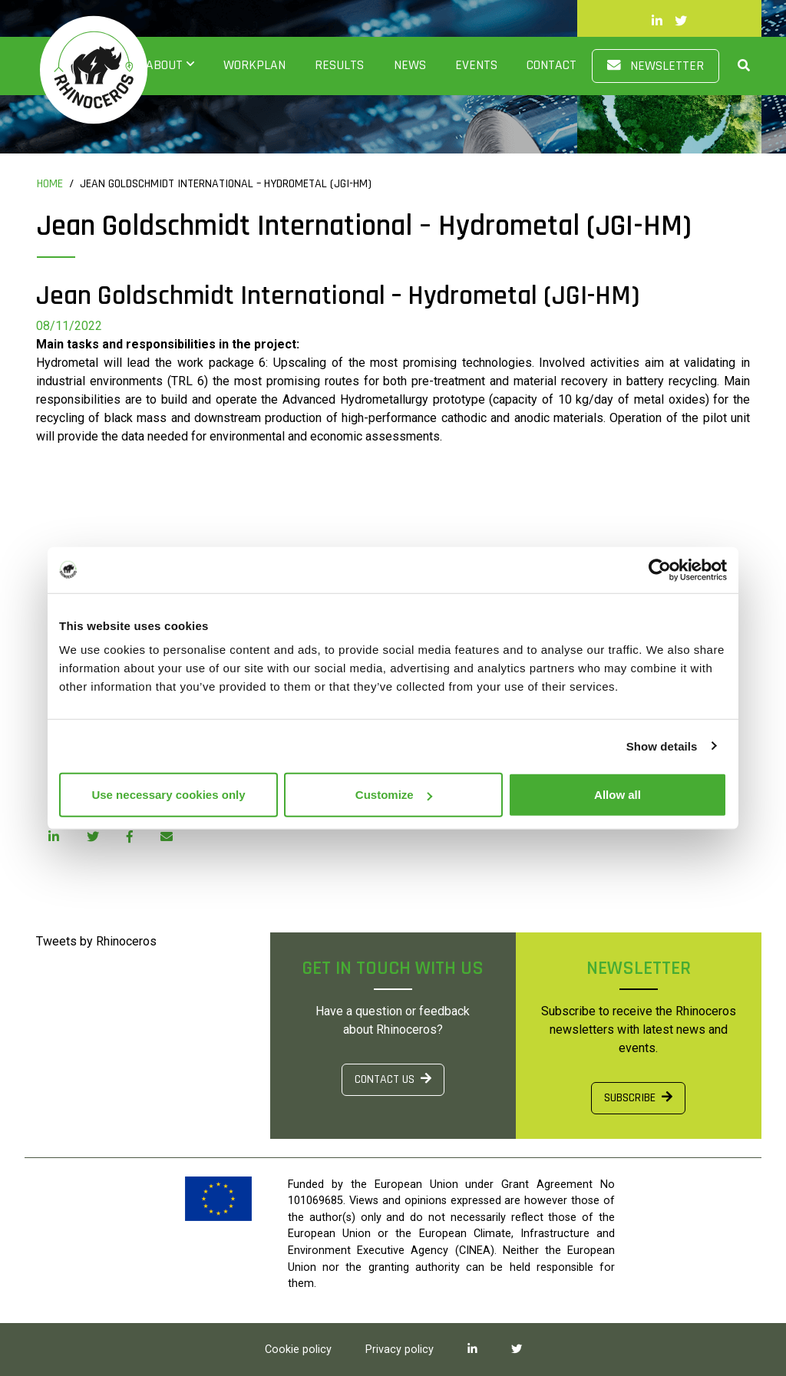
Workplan (254, 65)
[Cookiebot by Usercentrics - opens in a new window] (660, 569)
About (164, 65)
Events (476, 65)
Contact (551, 65)
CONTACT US (393, 1079)
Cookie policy (298, 1349)
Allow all (617, 794)
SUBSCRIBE (638, 1098)
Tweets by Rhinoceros (96, 941)
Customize (393, 794)
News (410, 65)
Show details (662, 745)
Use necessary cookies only (168, 794)
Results (339, 65)
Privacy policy (399, 1349)
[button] (734, 65)
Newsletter (655, 66)
